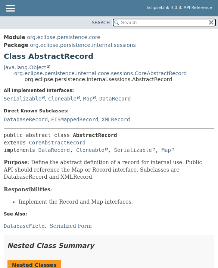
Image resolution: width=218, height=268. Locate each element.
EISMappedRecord (74, 119)
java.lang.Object (25, 67)
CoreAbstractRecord (57, 143)
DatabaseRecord (26, 119)
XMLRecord (116, 119)
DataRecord (115, 99)
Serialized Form (71, 226)
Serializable (22, 99)
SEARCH (101, 22)
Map (88, 99)
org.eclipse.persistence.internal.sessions (83, 45)
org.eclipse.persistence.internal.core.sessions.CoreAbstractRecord (100, 73)
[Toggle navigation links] (10, 9)
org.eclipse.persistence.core (63, 37)
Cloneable (62, 99)
